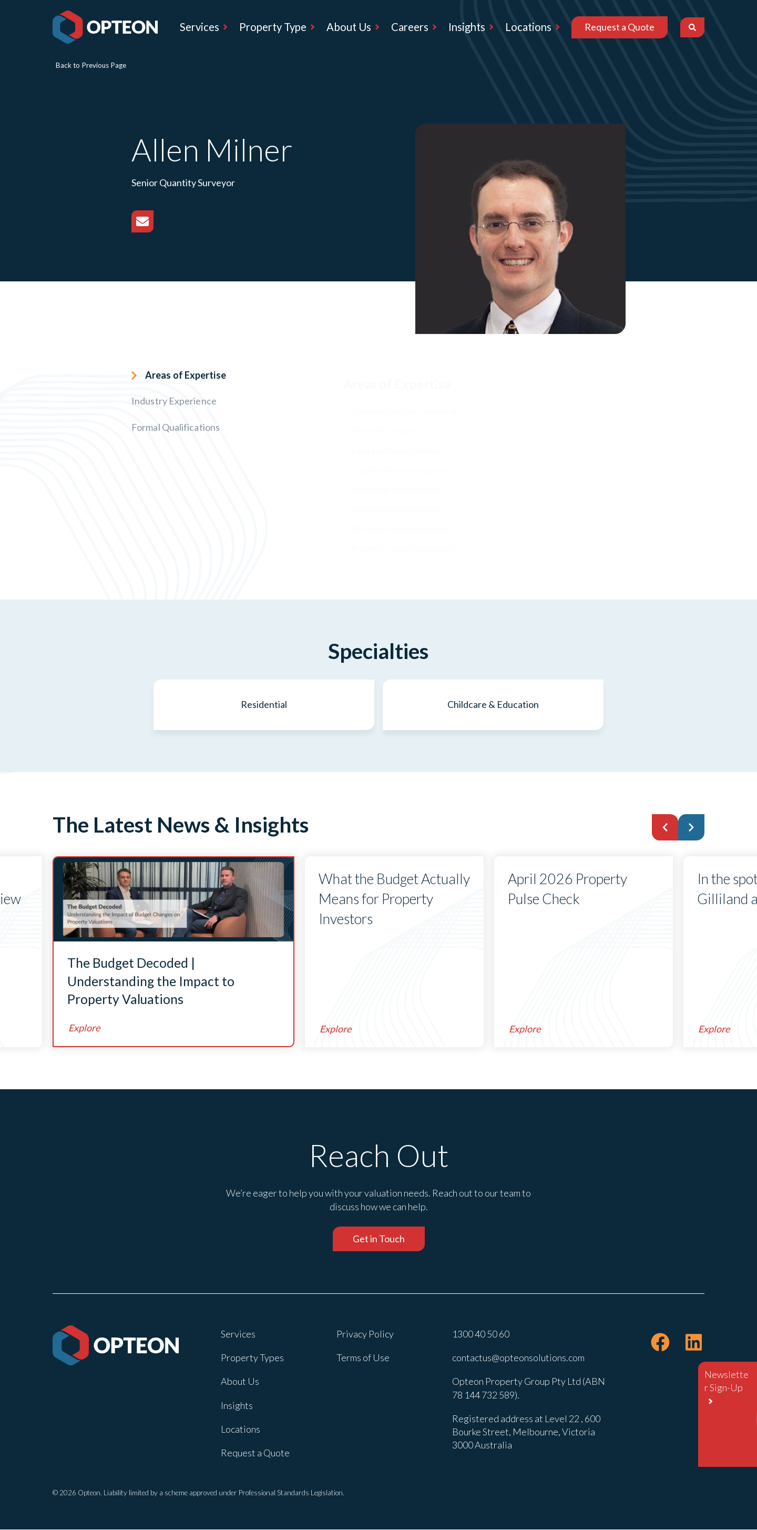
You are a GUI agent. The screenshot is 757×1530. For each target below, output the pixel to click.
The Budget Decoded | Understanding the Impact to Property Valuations (150, 981)
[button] (665, 828)
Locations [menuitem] (528, 27)
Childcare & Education (488, 705)
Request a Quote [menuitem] (619, 27)
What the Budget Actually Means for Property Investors (375, 899)
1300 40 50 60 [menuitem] (480, 1334)
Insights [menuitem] (466, 27)
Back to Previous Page (91, 65)
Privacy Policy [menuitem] (365, 1334)
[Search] (692, 27)
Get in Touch (379, 1239)
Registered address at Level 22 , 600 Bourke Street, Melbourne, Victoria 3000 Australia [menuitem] (526, 1432)
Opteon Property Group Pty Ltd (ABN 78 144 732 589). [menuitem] (528, 1388)
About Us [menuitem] (348, 27)
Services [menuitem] (199, 27)
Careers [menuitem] (409, 27)
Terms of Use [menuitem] (363, 1358)
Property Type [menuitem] (272, 27)
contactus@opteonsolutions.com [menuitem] (518, 1358)
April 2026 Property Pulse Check (567, 889)
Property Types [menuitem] (252, 1358)
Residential (269, 705)
